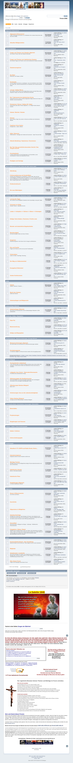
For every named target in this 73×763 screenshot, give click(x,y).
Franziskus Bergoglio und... (59, 52)
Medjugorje (44, 355)
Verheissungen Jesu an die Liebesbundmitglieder (24, 393)
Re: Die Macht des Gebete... (59, 293)
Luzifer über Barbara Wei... (59, 365)
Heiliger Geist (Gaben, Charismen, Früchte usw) (23, 219)
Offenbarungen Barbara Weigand (19, 385)
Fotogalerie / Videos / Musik (18, 529)
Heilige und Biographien (17, 333)
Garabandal (49, 355)
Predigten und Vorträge (16, 161)
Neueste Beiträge (11, 573)
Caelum (55, 508)
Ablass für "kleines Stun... (59, 126)
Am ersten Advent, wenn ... (60, 542)
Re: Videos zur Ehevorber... (58, 98)
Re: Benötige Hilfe (59, 509)
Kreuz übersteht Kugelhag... (58, 532)
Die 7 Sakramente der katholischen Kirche (22, 97)
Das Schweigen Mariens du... (60, 326)
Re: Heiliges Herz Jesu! (60, 285)
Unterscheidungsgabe (16, 438)
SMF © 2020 (36, 756)
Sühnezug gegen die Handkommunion (21, 378)
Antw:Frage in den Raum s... (60, 517)
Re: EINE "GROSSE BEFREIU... (59, 494)
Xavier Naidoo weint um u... (60, 177)
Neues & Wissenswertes (17, 493)
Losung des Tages (15, 199)
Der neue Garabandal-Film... (60, 477)
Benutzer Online (31, 573)
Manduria (54, 355)
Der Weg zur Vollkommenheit (18, 261)
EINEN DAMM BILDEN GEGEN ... (60, 373)
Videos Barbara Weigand (17, 398)
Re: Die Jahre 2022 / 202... (59, 42)
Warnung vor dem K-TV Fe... (60, 448)
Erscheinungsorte (15, 350)
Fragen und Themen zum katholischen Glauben (23, 59)
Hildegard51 (57, 266)
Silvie (65, 318)
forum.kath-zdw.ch (57, 725)
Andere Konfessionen (16, 275)
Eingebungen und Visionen (17, 421)
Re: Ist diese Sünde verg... (59, 84)
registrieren (25, 16)
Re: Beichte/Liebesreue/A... (59, 112)
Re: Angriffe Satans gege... (59, 437)
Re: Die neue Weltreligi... (61, 190)
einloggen (18, 16)
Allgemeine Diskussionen (17, 34)
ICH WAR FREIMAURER (57, 240)
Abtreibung (13, 171)
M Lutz (65, 103)
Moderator (56, 65)
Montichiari (12, 356)
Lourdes (26, 355)
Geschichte (13, 502)
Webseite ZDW (22, 9)
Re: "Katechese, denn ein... (59, 61)
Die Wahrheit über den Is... (60, 275)
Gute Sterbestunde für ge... (60, 301)
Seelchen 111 (57, 515)
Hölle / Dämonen (14, 133)
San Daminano (59, 355)
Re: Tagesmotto (58, 199)
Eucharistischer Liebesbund (18, 363)
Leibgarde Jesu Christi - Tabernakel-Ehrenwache (23, 372)
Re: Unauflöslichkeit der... (59, 249)
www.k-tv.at (13, 671)
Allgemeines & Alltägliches (17, 509)
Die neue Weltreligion (16, 190)
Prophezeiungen (14, 415)
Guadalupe (34, 355)
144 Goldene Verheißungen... (57, 392)
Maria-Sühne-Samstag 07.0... (60, 90)
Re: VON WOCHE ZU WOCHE (59, 205)
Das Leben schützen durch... (59, 170)
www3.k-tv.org (13, 668)
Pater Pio (12, 320)
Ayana (65, 252)
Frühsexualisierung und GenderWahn (20, 175)
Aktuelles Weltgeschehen (17, 42)
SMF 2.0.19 (31, 756)
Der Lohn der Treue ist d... (60, 119)
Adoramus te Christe (59, 73)
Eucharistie (13, 82)
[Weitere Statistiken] (10, 581)
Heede (18, 356)
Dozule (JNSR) (23, 356)
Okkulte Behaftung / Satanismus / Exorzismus (23, 141)
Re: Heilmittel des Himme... (58, 525)
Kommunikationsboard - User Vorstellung (21, 541)
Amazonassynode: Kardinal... (59, 463)
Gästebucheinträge (15, 515)
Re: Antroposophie (59, 431)
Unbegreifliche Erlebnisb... (58, 320)
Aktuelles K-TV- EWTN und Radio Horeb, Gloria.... (24, 448)
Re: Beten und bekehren (61, 141)
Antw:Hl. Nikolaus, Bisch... (59, 455)
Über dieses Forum (15, 561)
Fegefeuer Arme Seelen (16, 125)
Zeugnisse (13, 240)
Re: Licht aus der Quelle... (58, 75)
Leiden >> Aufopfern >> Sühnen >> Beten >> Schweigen (25, 211)
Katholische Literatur (16, 469)
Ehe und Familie (14, 247)
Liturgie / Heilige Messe (16, 90)
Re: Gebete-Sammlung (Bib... (60, 311)
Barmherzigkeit (14, 232)
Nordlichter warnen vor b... (60, 409)
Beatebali (56, 247)
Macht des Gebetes (15, 292)
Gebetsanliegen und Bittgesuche (19, 300)
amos (65, 197)
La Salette (22, 355)
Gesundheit (13, 523)
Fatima (30, 355)
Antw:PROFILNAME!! (60, 561)
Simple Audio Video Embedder (37, 757)
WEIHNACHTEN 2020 (60, 548)
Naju (15, 356)
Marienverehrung (15, 326)
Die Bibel (12, 75)
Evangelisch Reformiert (16, 268)
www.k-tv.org (13, 670)
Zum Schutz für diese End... (59, 234)
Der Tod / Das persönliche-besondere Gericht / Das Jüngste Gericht (24, 148)
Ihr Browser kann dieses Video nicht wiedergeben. (36, 607)
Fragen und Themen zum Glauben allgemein (22, 52)
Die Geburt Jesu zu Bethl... (59, 502)
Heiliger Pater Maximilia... (57, 332)
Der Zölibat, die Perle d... (61, 104)
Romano (37, 577)
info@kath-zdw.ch (11, 723)
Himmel (12, 118)
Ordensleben (13, 254)
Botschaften (13, 408)
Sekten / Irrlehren (15, 431)
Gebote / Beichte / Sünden (17, 112)
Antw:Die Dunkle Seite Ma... (60, 268)
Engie (65, 224)
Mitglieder (13, 548)
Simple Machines (42, 756)
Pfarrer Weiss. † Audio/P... (58, 160)
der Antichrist (58, 415)
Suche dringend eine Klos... (59, 254)
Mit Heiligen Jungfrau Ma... (59, 261)
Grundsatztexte (14, 153)
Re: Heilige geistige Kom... (59, 219)
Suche (7, 626)
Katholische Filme (15, 476)
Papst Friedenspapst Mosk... (59, 351)
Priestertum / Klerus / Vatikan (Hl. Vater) (21, 104)
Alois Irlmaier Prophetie (60, 421)
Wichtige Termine (15, 462)
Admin (65, 32)
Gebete (12, 285)
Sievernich (39, 355)
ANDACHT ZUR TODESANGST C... (58, 148)
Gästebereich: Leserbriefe (17, 553)
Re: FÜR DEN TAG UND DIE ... (60, 482)
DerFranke (56, 40)
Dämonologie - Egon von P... (60, 134)
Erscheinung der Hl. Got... (59, 343)
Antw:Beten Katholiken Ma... (60, 555)
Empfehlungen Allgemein (17, 482)
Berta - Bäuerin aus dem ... (60, 470)
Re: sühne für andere (60, 211)
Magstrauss (56, 96)
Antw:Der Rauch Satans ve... (60, 380)
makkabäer (56, 110)
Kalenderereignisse (15, 455)
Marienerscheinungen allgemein (19, 343)
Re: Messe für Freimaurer (58, 34)
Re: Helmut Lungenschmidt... (58, 226)
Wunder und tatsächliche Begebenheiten (21, 226)
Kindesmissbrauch (15, 184)
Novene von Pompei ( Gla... (59, 67)
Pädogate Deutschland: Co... (60, 184)
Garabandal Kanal (58, 349)
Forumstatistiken (21, 573)
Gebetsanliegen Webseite (17, 309)
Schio (64, 355)
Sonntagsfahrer (57, 530)
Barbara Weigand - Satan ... (59, 385)
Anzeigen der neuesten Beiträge (12, 580)
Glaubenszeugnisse (15, 67)
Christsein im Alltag (15, 204)
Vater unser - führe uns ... (60, 154)
